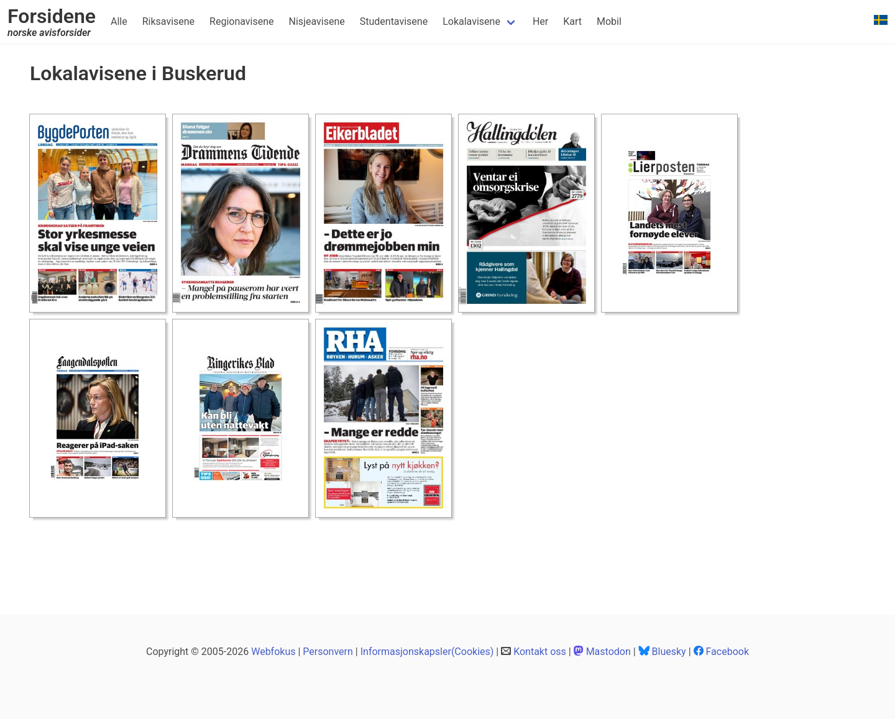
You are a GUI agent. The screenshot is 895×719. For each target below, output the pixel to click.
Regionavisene (241, 21)
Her (540, 21)
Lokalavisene (471, 21)
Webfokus (273, 651)
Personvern (328, 651)
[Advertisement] (256, 552)
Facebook (727, 651)
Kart (572, 21)
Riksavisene (168, 21)
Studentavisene (394, 21)
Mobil (609, 21)
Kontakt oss (539, 651)
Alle (119, 21)
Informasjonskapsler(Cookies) (427, 651)
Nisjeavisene (317, 21)
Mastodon (608, 651)
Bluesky (669, 651)
